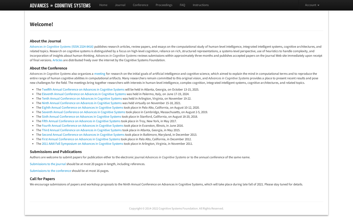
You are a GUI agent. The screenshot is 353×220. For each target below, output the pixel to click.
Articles (57, 60)
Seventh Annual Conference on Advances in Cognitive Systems (83, 112)
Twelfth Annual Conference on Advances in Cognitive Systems (83, 89)
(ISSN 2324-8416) (62, 46)
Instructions (201, 5)
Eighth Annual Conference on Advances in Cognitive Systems (82, 107)
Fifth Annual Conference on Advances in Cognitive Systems (81, 121)
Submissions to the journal (48, 164)
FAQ (182, 5)
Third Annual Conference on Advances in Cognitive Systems (82, 130)
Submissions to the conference (50, 171)
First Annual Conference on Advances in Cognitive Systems (81, 139)
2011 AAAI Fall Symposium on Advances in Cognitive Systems (82, 143)
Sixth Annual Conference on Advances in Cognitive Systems (81, 116)
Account (312, 5)
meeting (99, 73)
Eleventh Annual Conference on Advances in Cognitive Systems (84, 94)
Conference (140, 5)
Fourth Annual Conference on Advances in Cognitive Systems (82, 125)
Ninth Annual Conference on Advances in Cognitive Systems (82, 103)
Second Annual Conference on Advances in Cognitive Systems (83, 134)
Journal (120, 5)
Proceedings (164, 5)
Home (103, 5)
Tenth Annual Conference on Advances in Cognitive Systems (82, 98)
